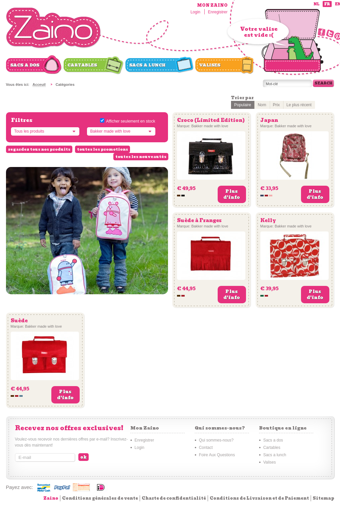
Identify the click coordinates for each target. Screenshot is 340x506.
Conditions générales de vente (100, 498)
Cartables (82, 65)
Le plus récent (298, 105)
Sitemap (323, 498)
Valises (210, 65)
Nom (262, 105)
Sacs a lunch (147, 65)
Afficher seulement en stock (130, 121)
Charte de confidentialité (174, 498)
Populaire (242, 105)
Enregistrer (218, 12)
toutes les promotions (102, 149)
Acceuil (39, 84)
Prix (276, 105)
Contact (206, 447)
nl (316, 4)
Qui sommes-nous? (216, 440)
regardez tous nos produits (39, 149)
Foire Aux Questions (217, 455)
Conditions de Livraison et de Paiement (259, 498)
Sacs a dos (25, 65)
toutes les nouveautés (140, 157)
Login (195, 12)
